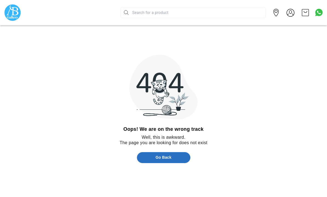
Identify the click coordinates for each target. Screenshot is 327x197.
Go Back (163, 157)
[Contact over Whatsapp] (319, 12)
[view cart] (305, 12)
